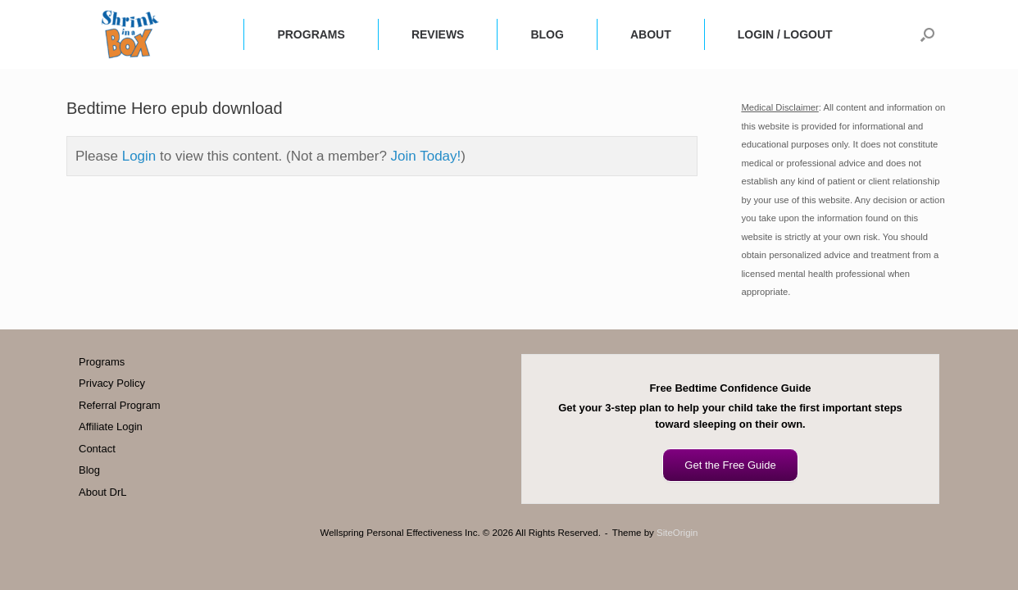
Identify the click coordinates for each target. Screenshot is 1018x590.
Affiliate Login (111, 426)
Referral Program (120, 405)
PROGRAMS (310, 34)
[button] (927, 34)
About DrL (103, 492)
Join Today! (426, 156)
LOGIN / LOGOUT (785, 34)
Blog (89, 470)
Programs (102, 362)
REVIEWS (438, 34)
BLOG (546, 34)
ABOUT (650, 34)
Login (139, 156)
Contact (97, 448)
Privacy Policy (112, 383)
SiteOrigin (677, 533)
